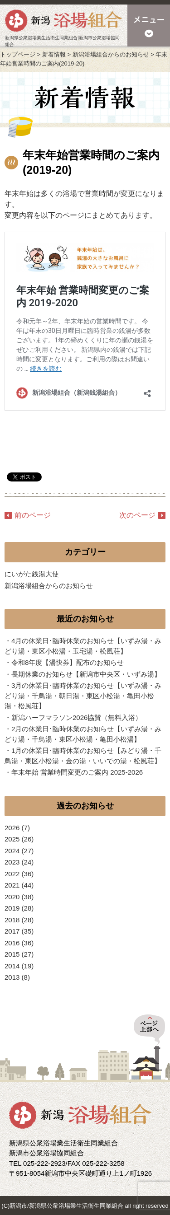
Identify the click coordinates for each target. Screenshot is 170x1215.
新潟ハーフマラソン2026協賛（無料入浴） (76, 717)
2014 (12, 966)
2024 (12, 851)
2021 (12, 885)
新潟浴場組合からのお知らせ (49, 585)
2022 (12, 874)
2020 (12, 897)
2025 (12, 839)
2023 (12, 862)
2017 (12, 931)
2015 (12, 954)
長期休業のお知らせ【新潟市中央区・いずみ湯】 (86, 674)
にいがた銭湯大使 (32, 574)
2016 (12, 943)
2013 (12, 977)
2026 (12, 828)
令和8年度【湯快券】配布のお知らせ (67, 662)
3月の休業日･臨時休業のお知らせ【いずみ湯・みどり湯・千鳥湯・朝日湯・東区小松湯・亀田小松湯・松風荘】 (83, 696)
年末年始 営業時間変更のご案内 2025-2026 (77, 772)
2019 (12, 908)
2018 (12, 920)
